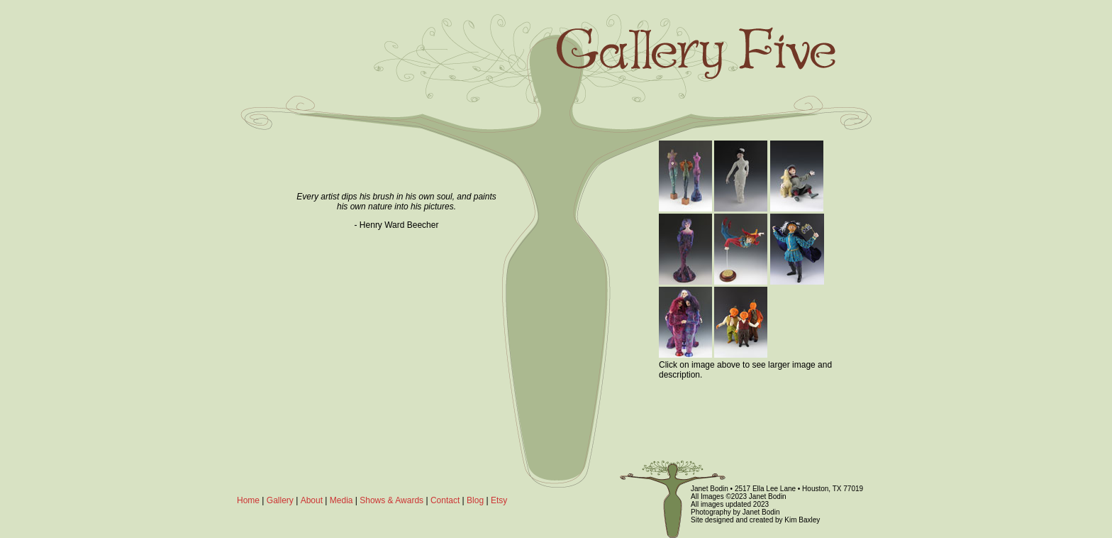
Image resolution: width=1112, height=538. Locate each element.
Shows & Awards (391, 500)
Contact (445, 500)
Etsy (499, 500)
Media (341, 500)
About (312, 500)
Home (248, 500)
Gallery (280, 500)
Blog (475, 500)
